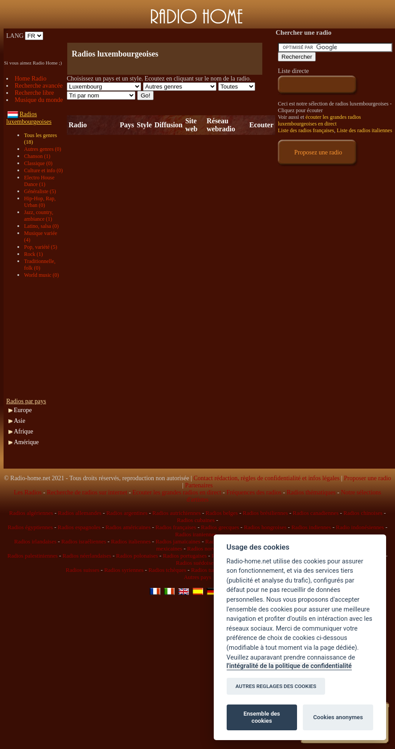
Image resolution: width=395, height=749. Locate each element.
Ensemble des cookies (262, 717)
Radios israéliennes (83, 541)
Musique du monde (39, 100)
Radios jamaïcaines (177, 541)
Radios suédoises (196, 562)
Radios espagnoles (79, 527)
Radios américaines (128, 527)
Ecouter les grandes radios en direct (176, 492)
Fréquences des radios (253, 492)
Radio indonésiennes (360, 527)
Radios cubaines (196, 520)
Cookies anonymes (338, 717)
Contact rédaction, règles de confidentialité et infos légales (266, 478)
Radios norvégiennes (211, 548)
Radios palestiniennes (32, 555)
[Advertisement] (171, 35)
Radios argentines (127, 513)
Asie (19, 420)
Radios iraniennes (195, 534)
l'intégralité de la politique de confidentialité (289, 666)
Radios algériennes (31, 513)
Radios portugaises (185, 555)
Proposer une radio (367, 478)
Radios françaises (175, 527)
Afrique (23, 431)
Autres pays (198, 577)
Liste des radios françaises (306, 130)
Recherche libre (34, 92)
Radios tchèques (167, 570)
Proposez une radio (318, 152)
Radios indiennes (311, 527)
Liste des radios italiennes (364, 130)
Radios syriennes (123, 570)
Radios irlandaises (35, 541)
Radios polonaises (137, 555)
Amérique (26, 442)
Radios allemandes (80, 513)
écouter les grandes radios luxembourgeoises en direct (319, 120)
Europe (23, 410)
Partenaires (199, 485)
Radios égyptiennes (30, 527)
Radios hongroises (265, 527)
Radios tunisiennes (213, 570)
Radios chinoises (363, 513)
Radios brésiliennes (265, 513)
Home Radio (30, 78)
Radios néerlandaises (86, 555)
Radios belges (222, 513)
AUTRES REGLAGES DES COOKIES (276, 686)
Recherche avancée (39, 85)
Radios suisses (82, 570)
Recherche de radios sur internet (87, 492)
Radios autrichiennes (176, 513)
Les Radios (28, 492)
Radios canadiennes (315, 513)
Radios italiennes (131, 541)
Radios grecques (220, 527)
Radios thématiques (311, 492)
